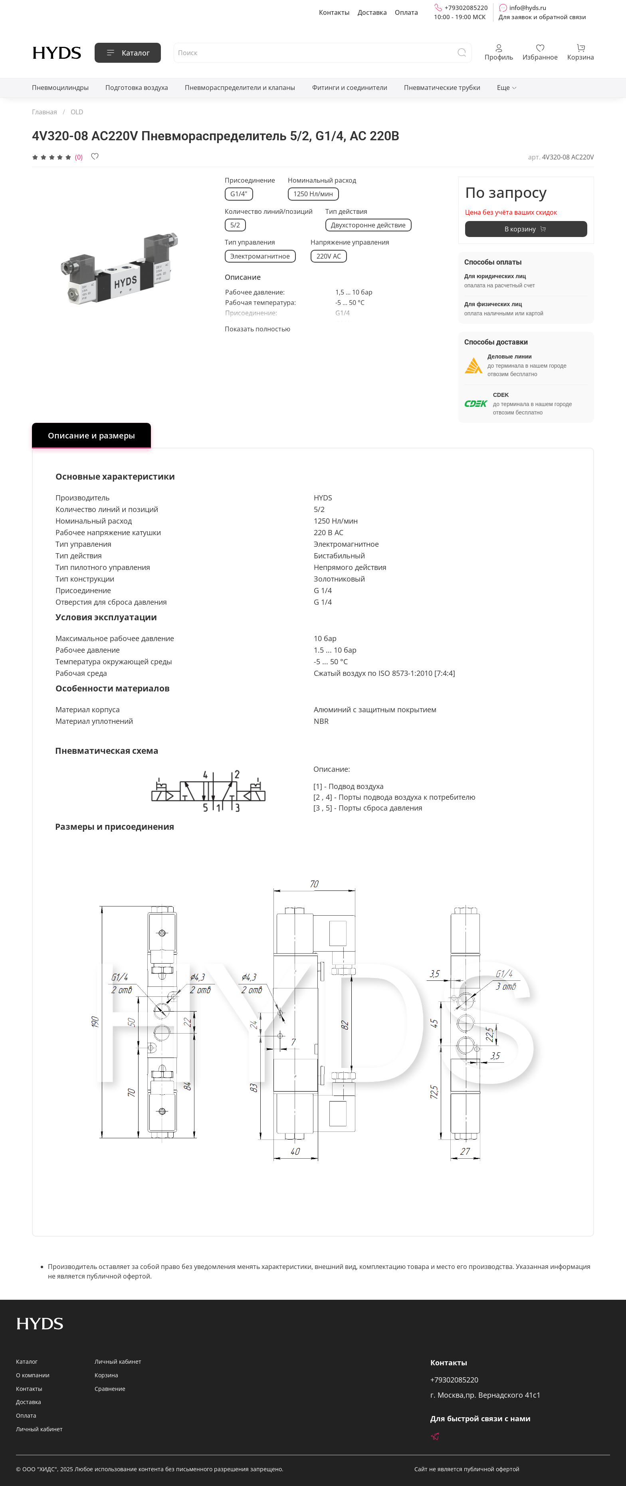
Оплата (406, 12)
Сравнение (110, 1388)
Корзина (106, 1375)
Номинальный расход (322, 180)
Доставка (372, 12)
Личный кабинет (39, 1429)
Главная (44, 112)
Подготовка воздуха (136, 87)
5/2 (235, 225)
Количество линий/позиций (269, 211)
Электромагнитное (260, 256)
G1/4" (238, 193)
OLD (77, 112)
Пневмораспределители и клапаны (240, 87)
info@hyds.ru (522, 7)
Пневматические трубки (442, 87)
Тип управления (250, 242)
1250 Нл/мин (313, 193)
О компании (33, 1375)
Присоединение (250, 180)
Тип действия (346, 211)
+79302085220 (461, 7)
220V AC (329, 256)
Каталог (128, 53)
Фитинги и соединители (349, 87)
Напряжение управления (350, 242)
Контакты (334, 12)
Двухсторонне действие (368, 225)
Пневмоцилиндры (60, 87)
